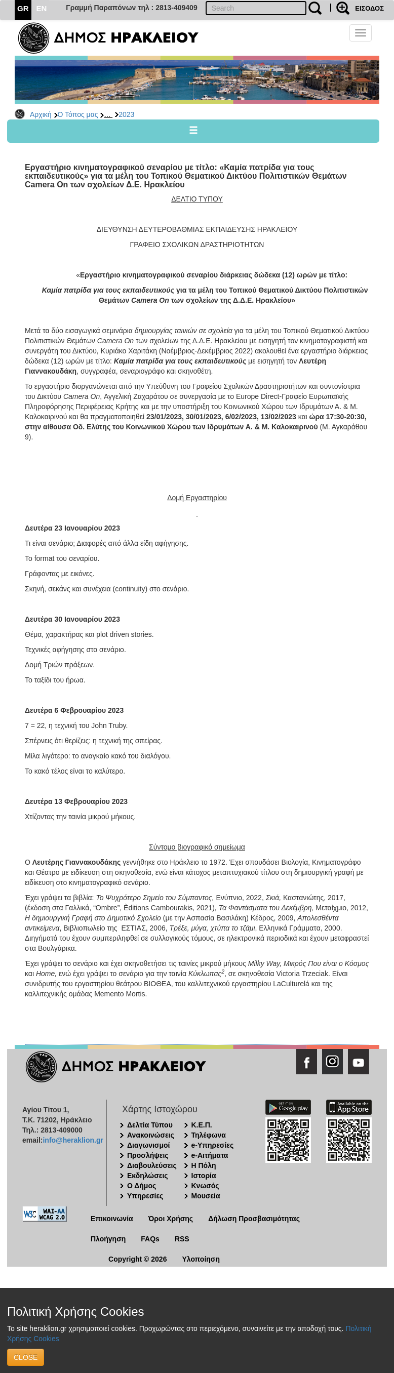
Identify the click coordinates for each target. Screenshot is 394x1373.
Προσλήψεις (148, 1155)
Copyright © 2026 (137, 1259)
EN (41, 8)
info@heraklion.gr (73, 1140)
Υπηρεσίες (145, 1196)
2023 (126, 114)
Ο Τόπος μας (78, 114)
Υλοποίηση (201, 1259)
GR (23, 8)
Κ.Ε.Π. (201, 1125)
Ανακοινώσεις (150, 1135)
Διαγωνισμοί (148, 1145)
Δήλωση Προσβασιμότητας (254, 1219)
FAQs (150, 1239)
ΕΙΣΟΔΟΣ (369, 8)
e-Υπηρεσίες (212, 1145)
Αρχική (41, 114)
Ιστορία (203, 1176)
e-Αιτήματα (209, 1155)
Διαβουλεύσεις (152, 1165)
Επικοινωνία (112, 1219)
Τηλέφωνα (208, 1135)
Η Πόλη (203, 1165)
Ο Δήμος (141, 1186)
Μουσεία (205, 1196)
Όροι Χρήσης (170, 1219)
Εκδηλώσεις (147, 1176)
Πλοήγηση (108, 1239)
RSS (182, 1239)
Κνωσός (205, 1186)
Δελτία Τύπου (150, 1125)
